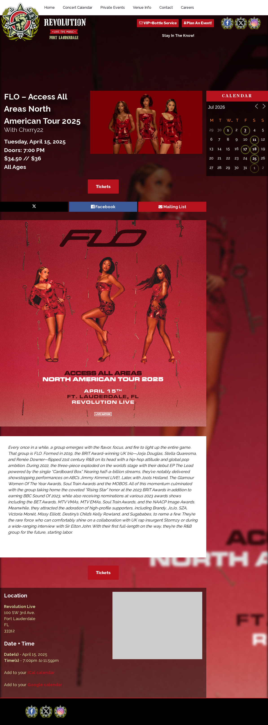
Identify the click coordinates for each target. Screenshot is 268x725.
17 (245, 113)
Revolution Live (49, 718)
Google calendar (45, 649)
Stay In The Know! (178, 35)
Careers (187, 7)
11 (254, 104)
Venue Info (142, 7)
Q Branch (236, 718)
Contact (166, 7)
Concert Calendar (77, 7)
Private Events (112, 7)
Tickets (103, 150)
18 (255, 113)
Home (49, 7)
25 (255, 123)
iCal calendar (41, 636)
